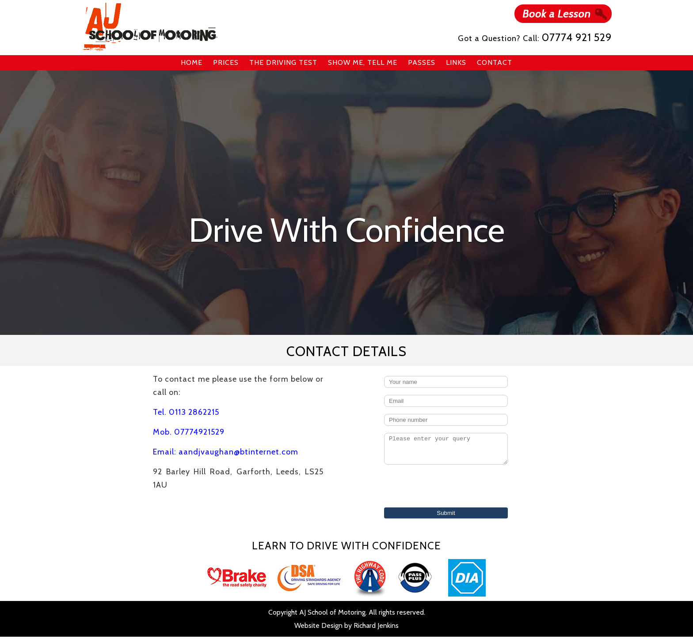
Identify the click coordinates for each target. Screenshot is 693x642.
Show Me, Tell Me (362, 62)
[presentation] (447, 492)
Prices (226, 62)
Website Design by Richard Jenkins (346, 631)
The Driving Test (283, 62)
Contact (494, 62)
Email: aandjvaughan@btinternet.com (225, 452)
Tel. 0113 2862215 (186, 412)
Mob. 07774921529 (189, 432)
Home (191, 62)
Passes (421, 62)
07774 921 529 (577, 37)
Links (456, 62)
